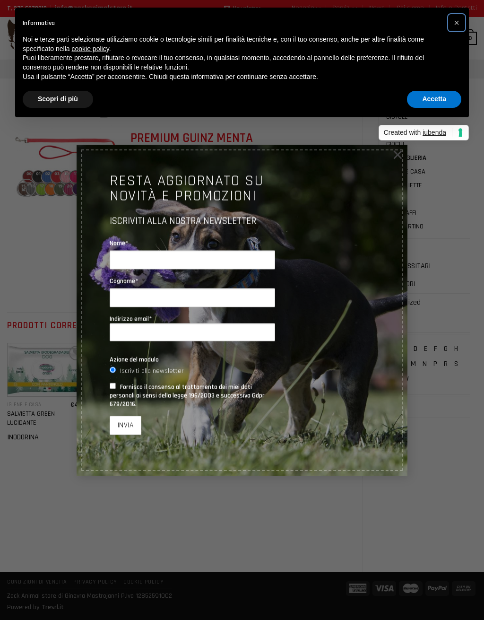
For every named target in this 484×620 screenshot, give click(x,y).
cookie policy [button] (90, 48)
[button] (456, 22)
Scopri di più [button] (58, 99)
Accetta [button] (434, 99)
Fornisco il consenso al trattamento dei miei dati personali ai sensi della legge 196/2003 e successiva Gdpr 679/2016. (187, 395)
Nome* (119, 243)
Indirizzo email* (192, 328)
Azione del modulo (134, 359)
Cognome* (124, 281)
